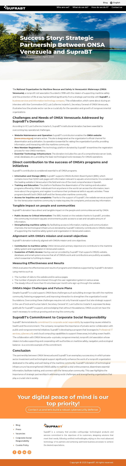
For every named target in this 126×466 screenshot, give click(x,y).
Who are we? (63, 7)
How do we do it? (100, 7)
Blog (105, 3)
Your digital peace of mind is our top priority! (63, 400)
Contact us (117, 7)
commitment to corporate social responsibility (58, 322)
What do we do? (80, 7)
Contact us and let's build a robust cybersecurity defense (63, 409)
